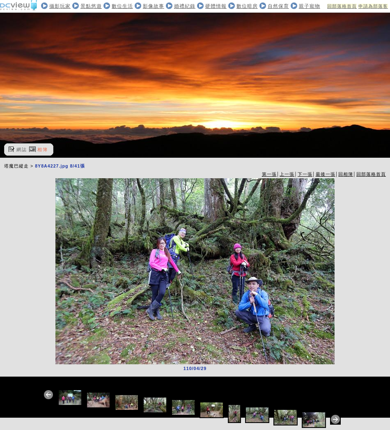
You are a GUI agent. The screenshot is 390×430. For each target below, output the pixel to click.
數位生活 (122, 6)
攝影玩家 (60, 6)
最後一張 (325, 174)
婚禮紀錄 (184, 6)
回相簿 (345, 174)
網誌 (21, 149)
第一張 (269, 174)
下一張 (305, 174)
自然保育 (278, 6)
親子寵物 (309, 6)
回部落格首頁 (342, 6)
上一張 (287, 174)
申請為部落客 (373, 6)
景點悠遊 (91, 6)
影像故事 (153, 6)
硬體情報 (216, 6)
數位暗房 (247, 6)
